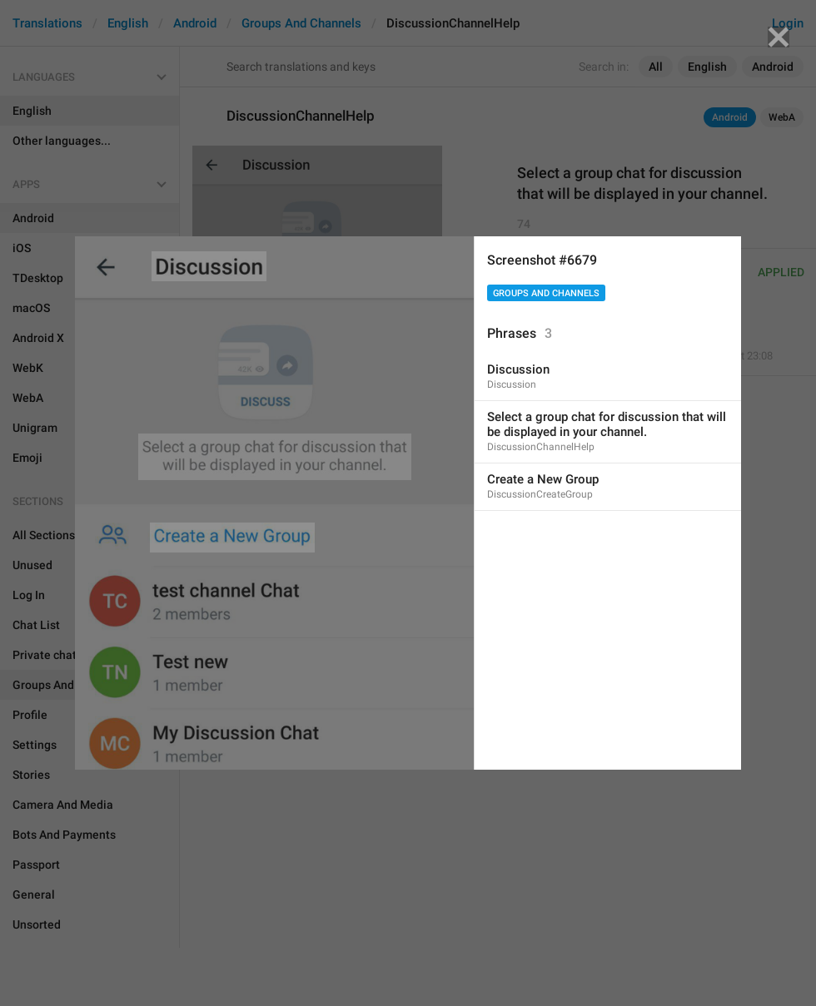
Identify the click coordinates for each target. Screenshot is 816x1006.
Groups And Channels (546, 293)
